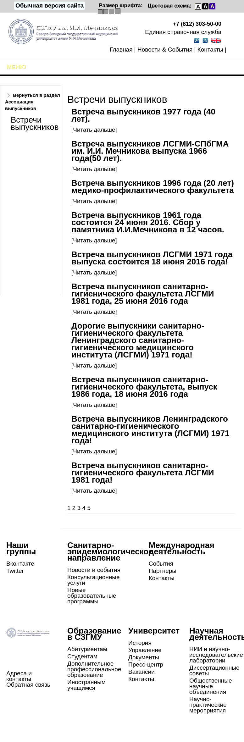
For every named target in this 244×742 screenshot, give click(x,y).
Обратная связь (28, 684)
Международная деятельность (181, 548)
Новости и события (93, 570)
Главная (121, 49)
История (140, 643)
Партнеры (162, 571)
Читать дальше (94, 129)
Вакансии (141, 671)
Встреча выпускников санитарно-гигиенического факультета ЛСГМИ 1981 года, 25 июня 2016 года (142, 294)
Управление (145, 650)
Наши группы (21, 548)
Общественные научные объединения (210, 686)
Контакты (210, 49)
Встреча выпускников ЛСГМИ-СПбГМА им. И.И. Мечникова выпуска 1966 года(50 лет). (150, 151)
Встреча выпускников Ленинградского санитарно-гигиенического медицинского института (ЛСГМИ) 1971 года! (150, 429)
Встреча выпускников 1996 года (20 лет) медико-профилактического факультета (152, 186)
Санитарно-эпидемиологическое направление (110, 551)
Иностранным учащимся (86, 685)
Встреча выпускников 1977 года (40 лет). (143, 115)
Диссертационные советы (214, 670)
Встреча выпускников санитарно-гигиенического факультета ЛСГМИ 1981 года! (142, 473)
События (161, 563)
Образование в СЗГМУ (94, 634)
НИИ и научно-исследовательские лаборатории (216, 655)
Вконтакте (20, 563)
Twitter (15, 571)
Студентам (82, 656)
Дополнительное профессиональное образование (94, 669)
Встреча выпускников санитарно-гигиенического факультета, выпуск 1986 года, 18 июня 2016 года (144, 387)
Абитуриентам (87, 649)
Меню (16, 67)
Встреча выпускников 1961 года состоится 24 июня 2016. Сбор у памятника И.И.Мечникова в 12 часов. (147, 222)
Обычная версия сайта (49, 5)
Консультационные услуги (93, 580)
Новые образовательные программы (91, 596)
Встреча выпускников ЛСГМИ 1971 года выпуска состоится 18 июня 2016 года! (151, 258)
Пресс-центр (145, 664)
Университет (154, 630)
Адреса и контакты (19, 676)
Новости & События (164, 49)
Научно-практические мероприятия (208, 705)
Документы (143, 657)
